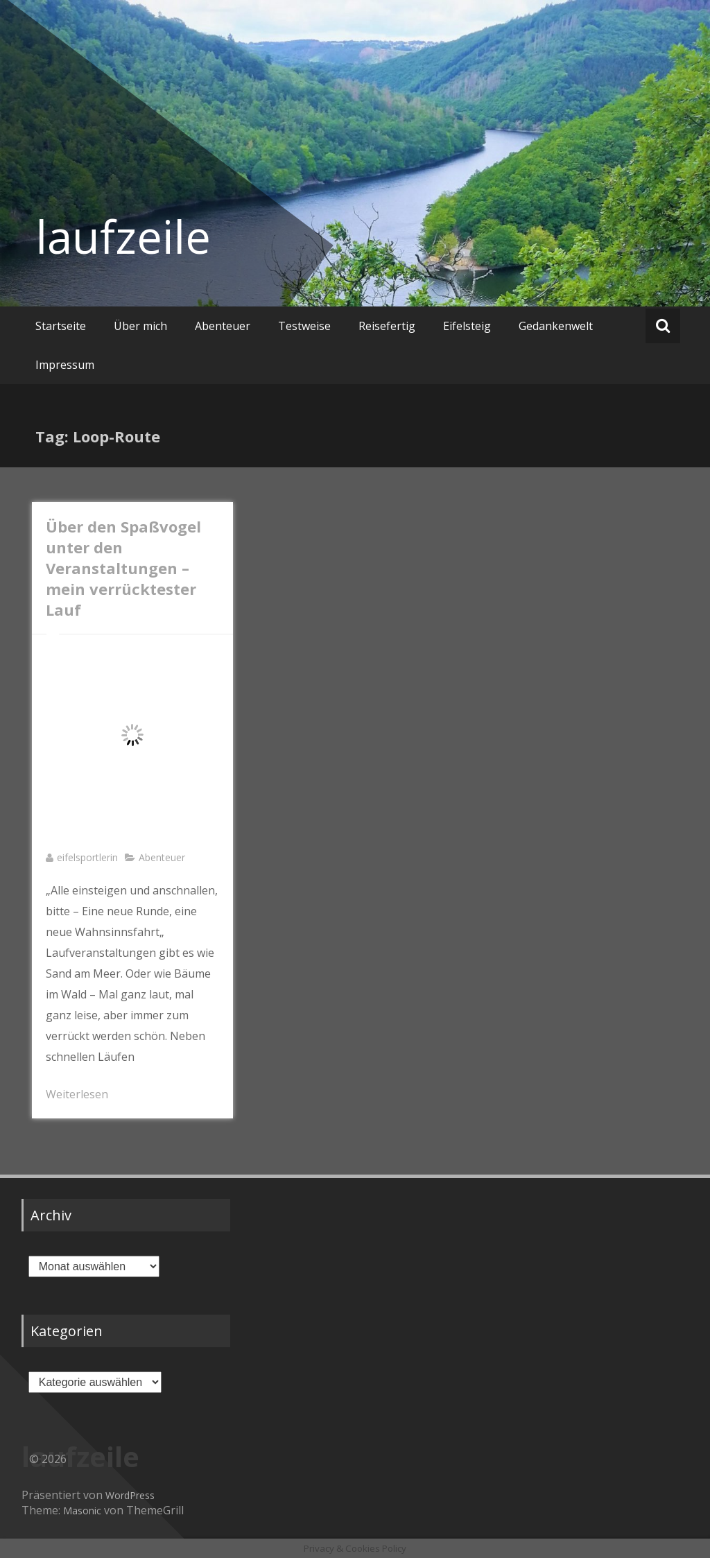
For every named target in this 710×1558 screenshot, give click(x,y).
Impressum (64, 364)
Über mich (140, 326)
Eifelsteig (467, 326)
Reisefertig (386, 326)
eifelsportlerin (87, 857)
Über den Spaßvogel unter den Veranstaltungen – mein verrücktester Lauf (123, 568)
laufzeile (123, 236)
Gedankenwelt (556, 326)
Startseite (60, 326)
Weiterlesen (77, 1094)
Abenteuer (222, 326)
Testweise (304, 326)
